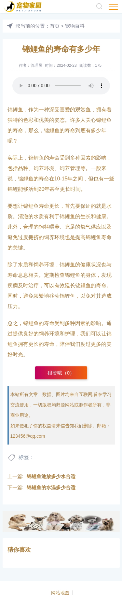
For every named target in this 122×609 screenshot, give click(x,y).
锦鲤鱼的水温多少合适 (51, 487)
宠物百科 (75, 26)
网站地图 (60, 592)
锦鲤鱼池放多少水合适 (51, 476)
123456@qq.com (27, 436)
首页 (55, 26)
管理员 (36, 65)
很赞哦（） (61, 372)
